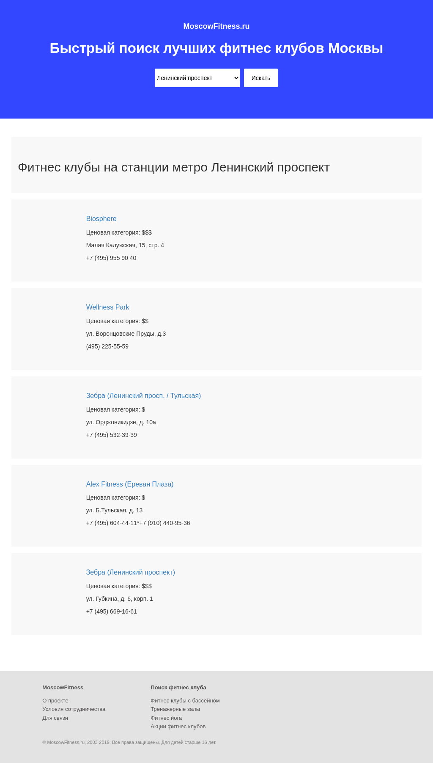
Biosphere (101, 218)
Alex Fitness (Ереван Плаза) (130, 484)
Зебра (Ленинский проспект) (130, 572)
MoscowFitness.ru (216, 26)
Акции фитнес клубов (178, 726)
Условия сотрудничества (73, 709)
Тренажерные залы (175, 709)
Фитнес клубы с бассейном (185, 700)
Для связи (55, 718)
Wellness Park (107, 307)
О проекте (55, 700)
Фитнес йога (166, 718)
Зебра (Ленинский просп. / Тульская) (143, 395)
